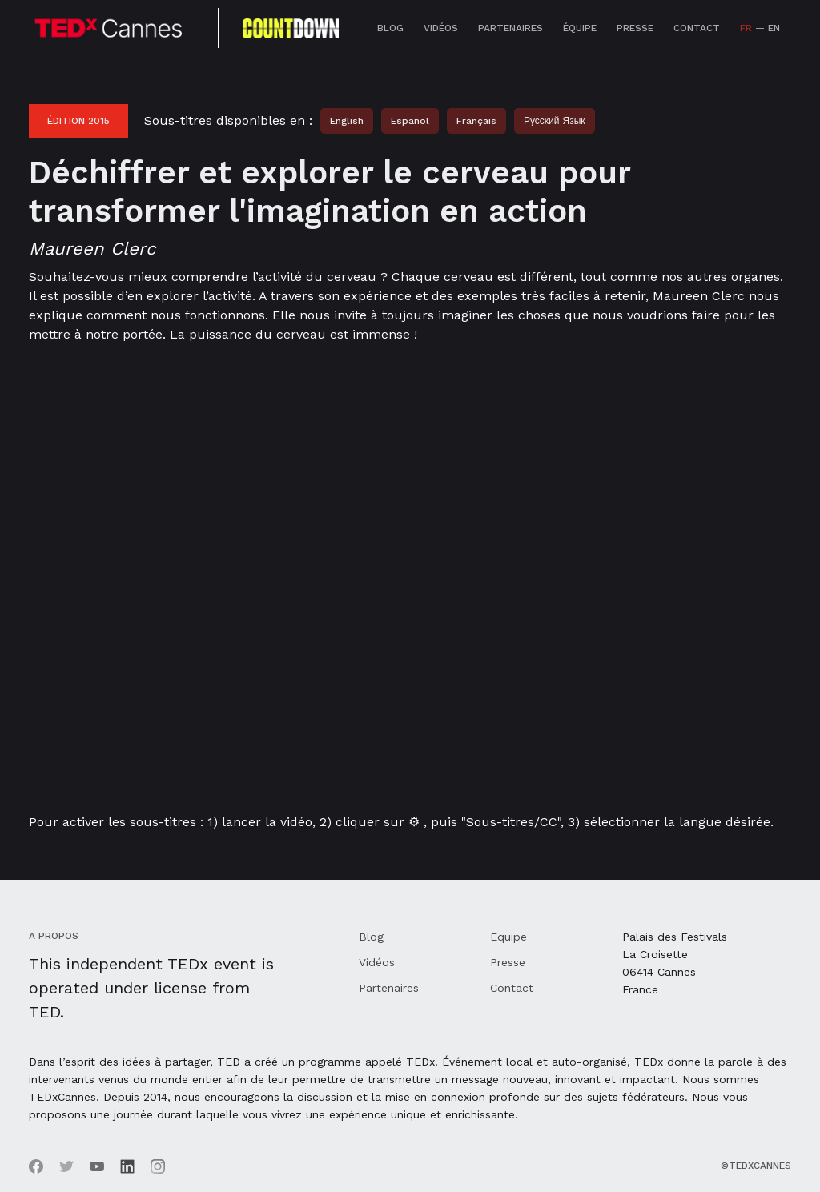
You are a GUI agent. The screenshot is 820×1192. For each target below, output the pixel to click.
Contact (696, 28)
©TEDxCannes (756, 1165)
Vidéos (441, 28)
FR (746, 28)
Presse (635, 28)
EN (774, 28)
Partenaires (510, 28)
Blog (390, 28)
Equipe (508, 936)
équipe (580, 28)
